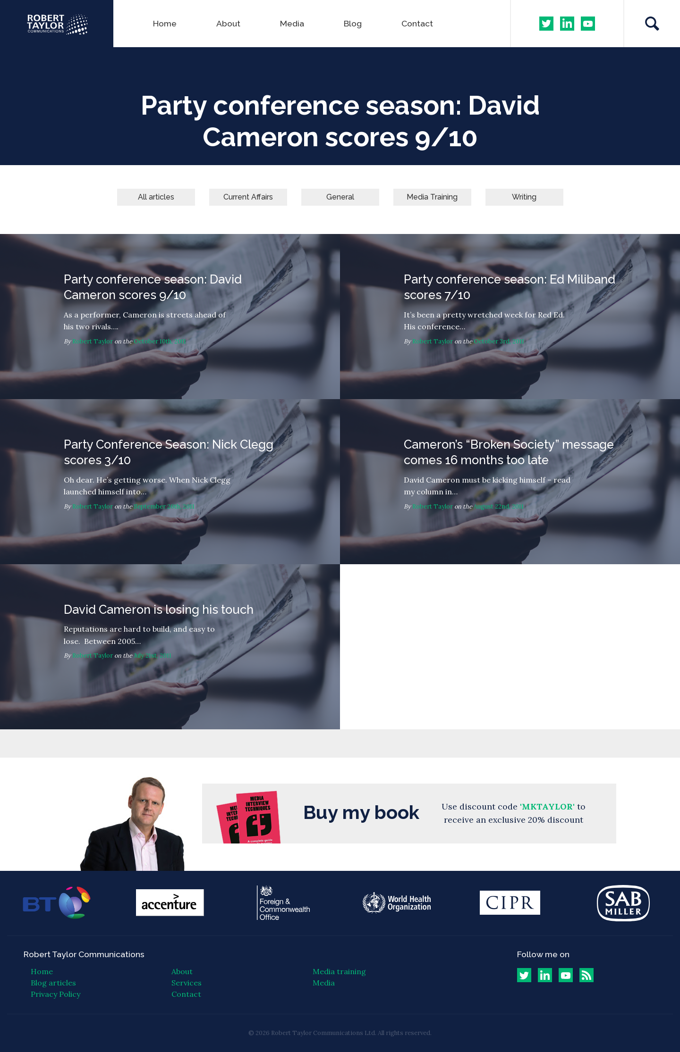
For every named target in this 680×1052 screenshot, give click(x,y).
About (228, 23)
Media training (339, 971)
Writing (524, 196)
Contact (417, 23)
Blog (353, 23)
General (340, 196)
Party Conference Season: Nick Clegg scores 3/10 (170, 481)
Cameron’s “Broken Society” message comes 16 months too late (510, 481)
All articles (156, 196)
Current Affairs (248, 196)
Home (165, 23)
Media (292, 23)
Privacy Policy (55, 994)
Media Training (432, 196)
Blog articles (53, 982)
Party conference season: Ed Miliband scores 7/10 (510, 316)
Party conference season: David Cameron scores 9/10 (170, 316)
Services (186, 982)
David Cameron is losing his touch (170, 646)
